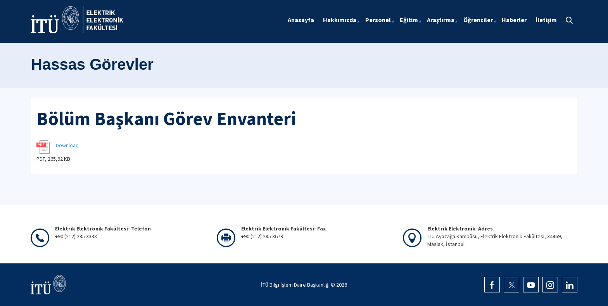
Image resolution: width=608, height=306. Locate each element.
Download (67, 145)
